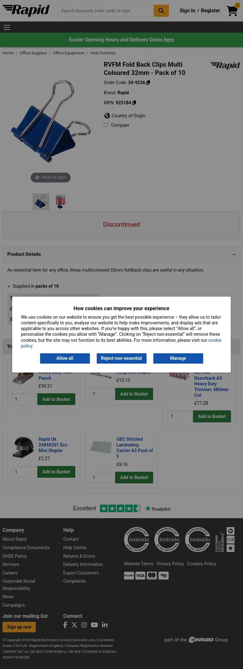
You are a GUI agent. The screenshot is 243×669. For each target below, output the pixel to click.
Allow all (64, 358)
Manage (178, 358)
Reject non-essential (121, 358)
